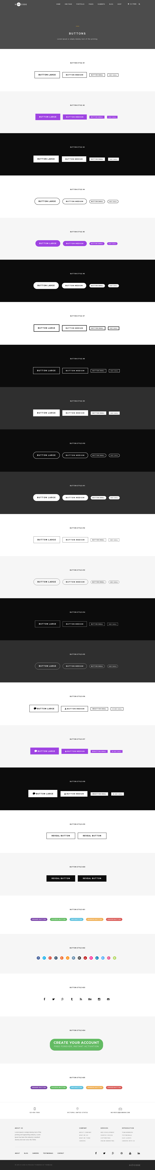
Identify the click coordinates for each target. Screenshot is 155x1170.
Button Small (97, 75)
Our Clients (126, 1138)
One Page (68, 4)
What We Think (84, 1138)
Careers (82, 1141)
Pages (91, 4)
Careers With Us (128, 1141)
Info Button (76, 919)
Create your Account (76, 1044)
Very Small (113, 75)
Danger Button (114, 919)
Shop (119, 4)
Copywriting (105, 1138)
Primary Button (39, 919)
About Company (85, 1132)
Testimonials (127, 1135)
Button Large (47, 75)
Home (58, 4)
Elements (101, 4)
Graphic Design (107, 1135)
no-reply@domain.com (120, 1113)
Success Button (58, 919)
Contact (60, 1153)
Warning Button (95, 919)
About (17, 1153)
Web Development (107, 1132)
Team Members (127, 1132)
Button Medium (74, 75)
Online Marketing (107, 1141)
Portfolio (80, 4)
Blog (111, 4)
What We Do (83, 1135)
